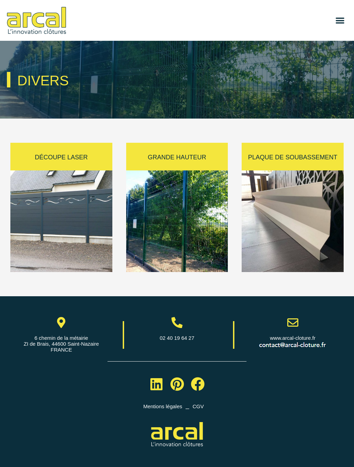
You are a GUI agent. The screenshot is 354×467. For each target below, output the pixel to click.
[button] (340, 20)
